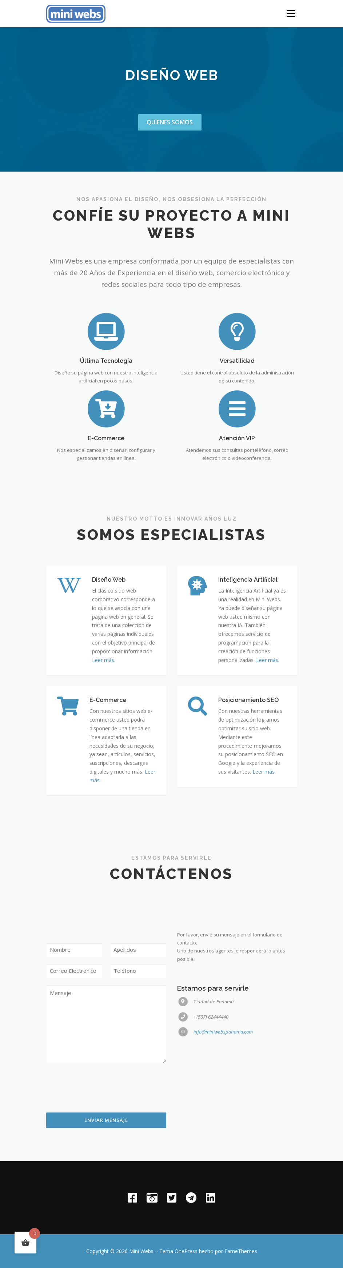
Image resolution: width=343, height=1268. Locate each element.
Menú (290, 13)
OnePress (186, 1251)
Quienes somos (170, 122)
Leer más (263, 822)
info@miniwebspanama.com (223, 1119)
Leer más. (103, 710)
